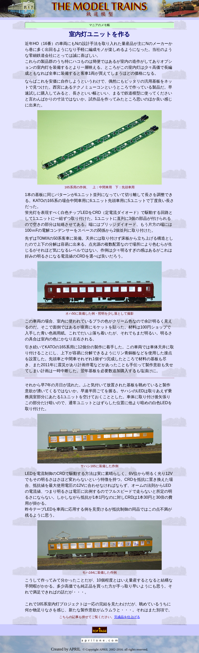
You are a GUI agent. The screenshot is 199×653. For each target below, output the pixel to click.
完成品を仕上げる (127, 617)
